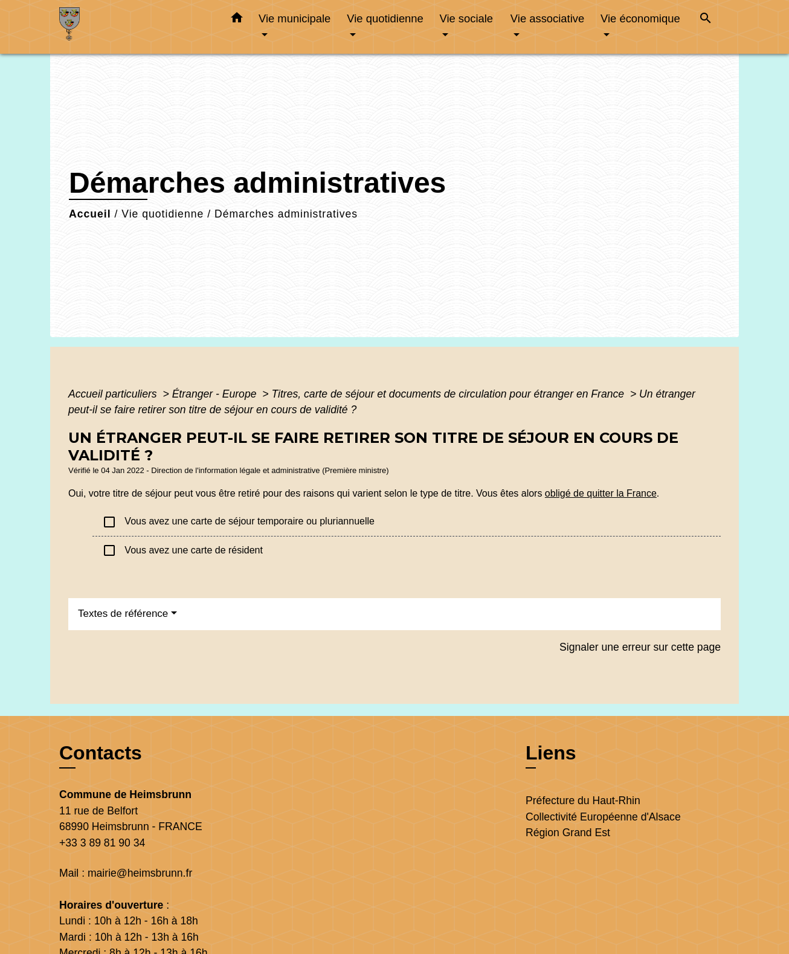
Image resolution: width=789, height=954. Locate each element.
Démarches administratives (286, 214)
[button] (237, 19)
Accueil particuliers (114, 394)
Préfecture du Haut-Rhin (583, 800)
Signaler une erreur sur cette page (640, 647)
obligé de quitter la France (601, 493)
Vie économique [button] (640, 18)
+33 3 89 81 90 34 (102, 843)
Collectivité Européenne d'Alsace (603, 817)
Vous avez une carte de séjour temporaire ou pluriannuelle (238, 522)
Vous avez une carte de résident (182, 550)
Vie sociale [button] (466, 18)
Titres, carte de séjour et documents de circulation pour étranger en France (449, 394)
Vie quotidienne (162, 214)
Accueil (90, 214)
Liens (551, 753)
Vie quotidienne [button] (385, 18)
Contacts (100, 753)
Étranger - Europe (216, 394)
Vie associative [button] (547, 18)
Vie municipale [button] (294, 18)
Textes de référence (123, 613)
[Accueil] (134, 27)
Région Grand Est (568, 833)
